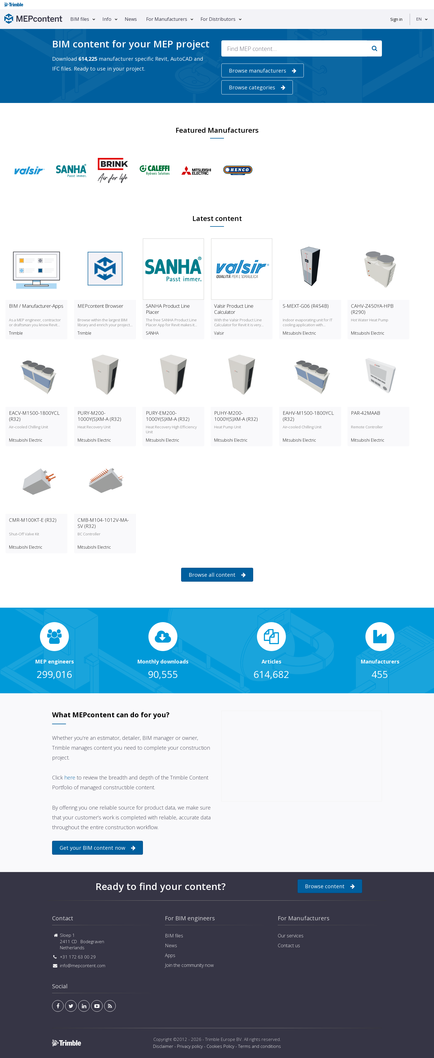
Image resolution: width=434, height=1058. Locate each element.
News (131, 19)
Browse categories (257, 87)
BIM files (79, 19)
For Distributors (218, 19)
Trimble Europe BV (223, 1039)
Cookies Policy (220, 1046)
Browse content (330, 886)
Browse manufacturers (262, 71)
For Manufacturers (166, 19)
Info (106, 19)
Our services (291, 935)
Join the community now (189, 965)
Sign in (396, 19)
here (69, 777)
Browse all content (217, 575)
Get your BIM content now (97, 848)
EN (419, 19)
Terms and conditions (259, 1046)
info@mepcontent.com (82, 965)
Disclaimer (163, 1046)
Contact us (289, 945)
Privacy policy (190, 1046)
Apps (170, 955)
